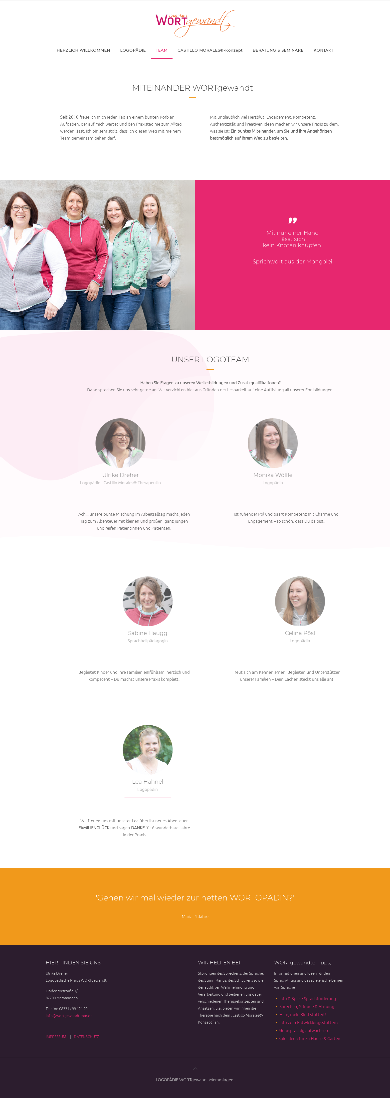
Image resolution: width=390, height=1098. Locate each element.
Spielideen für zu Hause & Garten (309, 1038)
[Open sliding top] (5, 5)
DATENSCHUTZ (86, 1036)
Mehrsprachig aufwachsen (303, 1030)
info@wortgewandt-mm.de (69, 1015)
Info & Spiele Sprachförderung (307, 998)
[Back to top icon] (195, 1068)
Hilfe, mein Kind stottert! (302, 1014)
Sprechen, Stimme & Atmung (306, 1006)
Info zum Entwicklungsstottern (308, 1022)
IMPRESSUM (56, 1036)
